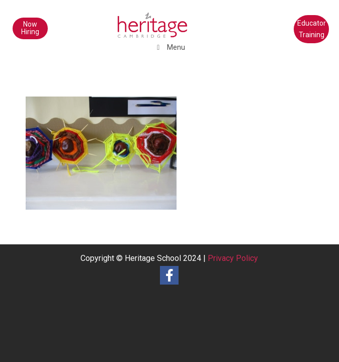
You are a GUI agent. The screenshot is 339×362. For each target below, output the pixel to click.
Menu (170, 47)
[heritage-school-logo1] (141, 20)
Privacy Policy (233, 258)
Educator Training (311, 29)
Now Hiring (30, 28)
